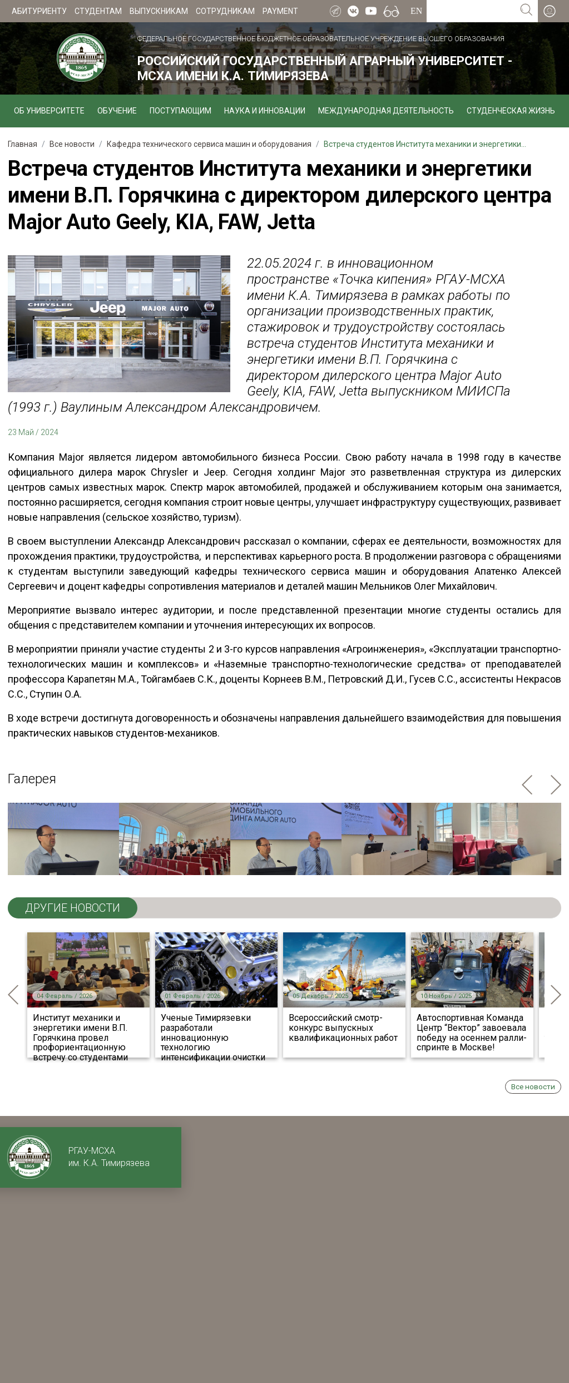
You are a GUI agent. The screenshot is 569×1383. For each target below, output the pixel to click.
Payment (280, 11)
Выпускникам (159, 11)
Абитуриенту (39, 11)
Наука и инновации (264, 110)
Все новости (533, 1086)
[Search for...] (471, 11)
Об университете (49, 110)
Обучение (117, 110)
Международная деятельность (386, 110)
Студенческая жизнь (511, 110)
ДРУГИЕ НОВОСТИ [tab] (72, 908)
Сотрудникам (225, 11)
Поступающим (180, 110)
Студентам (98, 11)
